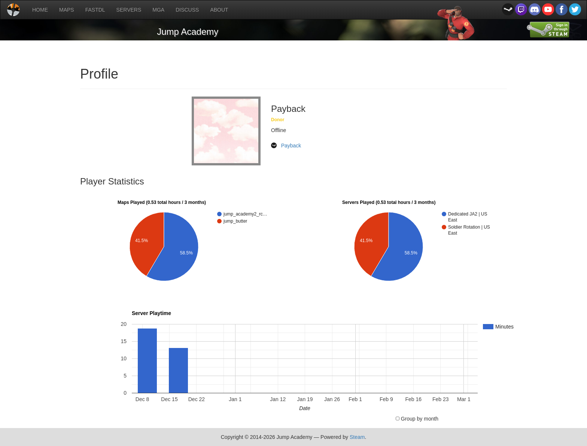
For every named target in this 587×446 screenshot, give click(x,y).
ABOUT (219, 10)
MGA (158, 10)
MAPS (66, 10)
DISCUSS (187, 10)
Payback (291, 146)
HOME (40, 10)
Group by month (419, 419)
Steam (357, 437)
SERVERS (129, 10)
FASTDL (95, 10)
